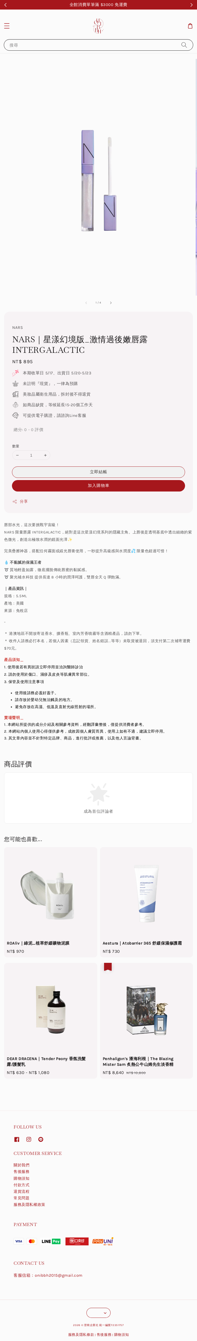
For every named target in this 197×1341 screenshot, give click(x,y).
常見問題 (21, 1198)
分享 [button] (20, 501)
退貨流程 (21, 1191)
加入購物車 (99, 485)
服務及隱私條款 (81, 1335)
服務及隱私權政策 (29, 1204)
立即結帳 (98, 471)
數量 (16, 446)
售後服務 (21, 1171)
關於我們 (21, 1165)
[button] (7, 26)
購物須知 (21, 1178)
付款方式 (21, 1185)
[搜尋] (184, 45)
